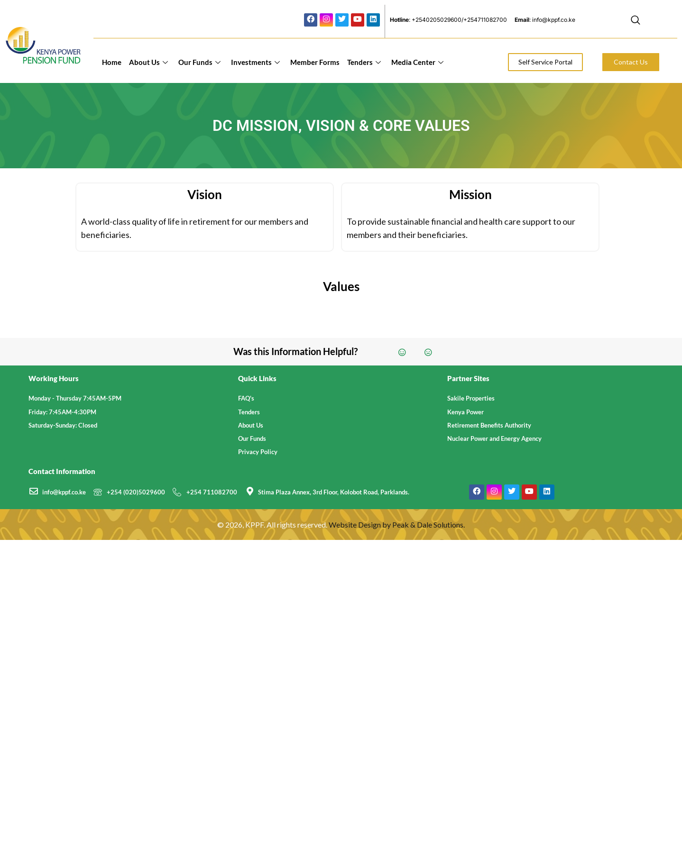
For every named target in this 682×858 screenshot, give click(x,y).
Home (111, 62)
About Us (148, 62)
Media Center (417, 62)
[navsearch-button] (635, 21)
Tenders (364, 62)
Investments (255, 62)
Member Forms (315, 62)
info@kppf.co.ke (64, 492)
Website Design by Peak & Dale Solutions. (397, 524)
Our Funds (199, 62)
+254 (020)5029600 (136, 492)
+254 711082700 (211, 492)
